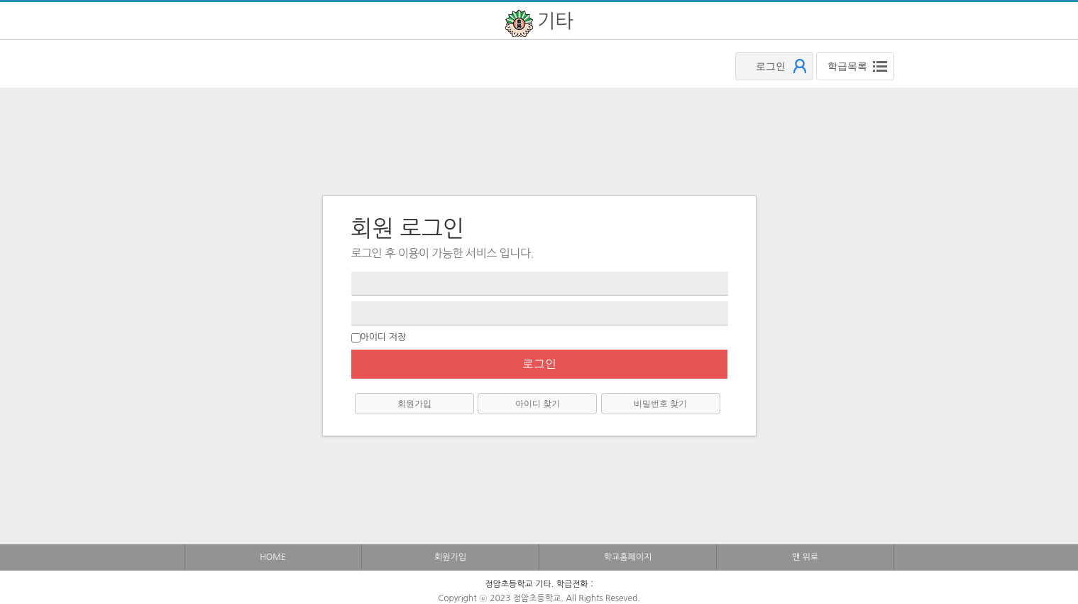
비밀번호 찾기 (660, 404)
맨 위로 (805, 557)
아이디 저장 (384, 337)
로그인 (539, 363)
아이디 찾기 (537, 404)
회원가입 (414, 404)
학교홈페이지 (628, 557)
